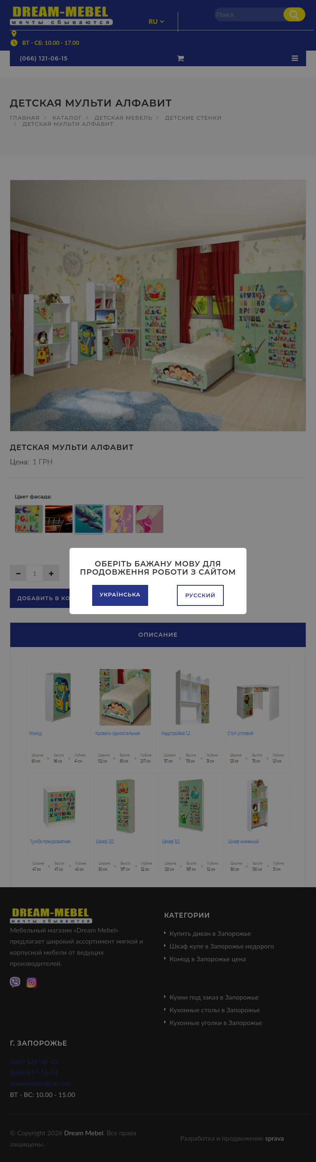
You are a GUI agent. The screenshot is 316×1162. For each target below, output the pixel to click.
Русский (200, 595)
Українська (120, 594)
